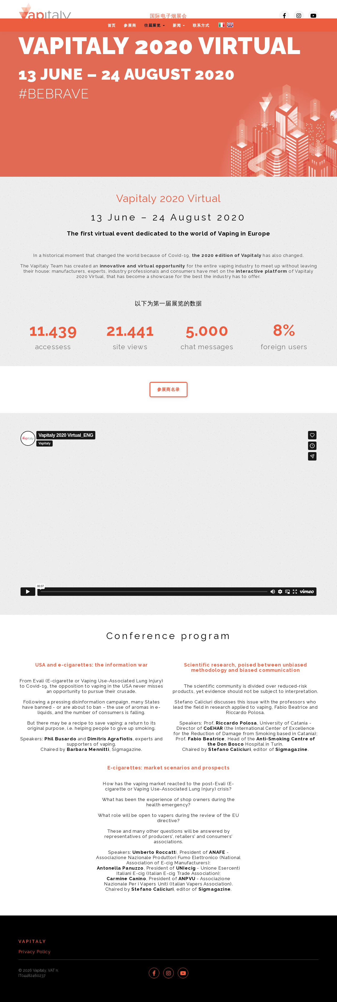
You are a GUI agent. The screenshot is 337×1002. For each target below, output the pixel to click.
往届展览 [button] (154, 25)
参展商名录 (168, 389)
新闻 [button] (179, 25)
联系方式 (201, 25)
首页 (112, 25)
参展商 (130, 25)
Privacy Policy (34, 951)
